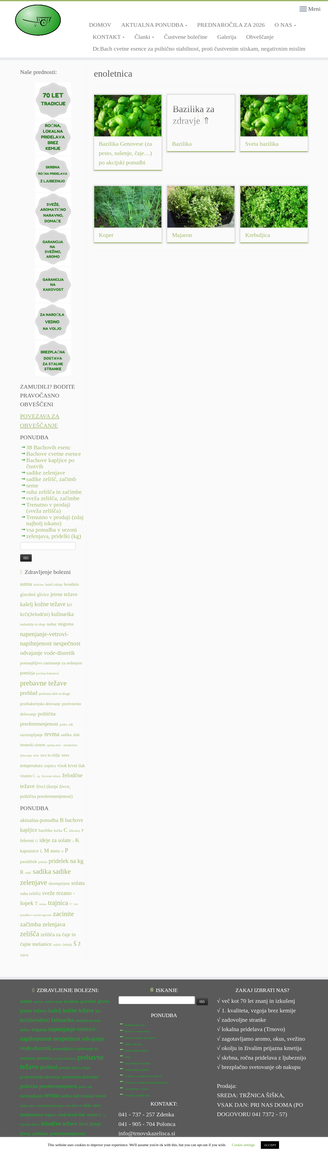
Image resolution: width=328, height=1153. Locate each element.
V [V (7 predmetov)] (71, 904)
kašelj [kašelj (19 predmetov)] (26, 604)
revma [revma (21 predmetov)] (51, 734)
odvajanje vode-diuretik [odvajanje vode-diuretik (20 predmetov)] (47, 653)
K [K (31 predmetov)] (77, 840)
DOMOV (100, 25)
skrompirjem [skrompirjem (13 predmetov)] (59, 883)
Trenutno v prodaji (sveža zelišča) (48, 507)
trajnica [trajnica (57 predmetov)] (58, 902)
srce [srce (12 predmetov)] (36, 755)
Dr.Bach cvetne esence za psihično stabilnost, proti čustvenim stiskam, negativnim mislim (199, 48)
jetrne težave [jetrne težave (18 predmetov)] (64, 594)
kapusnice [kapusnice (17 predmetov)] (29, 850)
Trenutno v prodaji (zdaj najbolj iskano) (55, 520)
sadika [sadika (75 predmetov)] (42, 871)
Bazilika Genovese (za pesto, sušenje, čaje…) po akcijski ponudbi (125, 153)
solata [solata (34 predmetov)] (78, 883)
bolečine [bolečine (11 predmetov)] (38, 584)
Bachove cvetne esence (53, 454)
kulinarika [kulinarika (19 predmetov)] (62, 614)
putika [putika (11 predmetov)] (63, 724)
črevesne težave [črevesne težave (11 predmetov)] (51, 776)
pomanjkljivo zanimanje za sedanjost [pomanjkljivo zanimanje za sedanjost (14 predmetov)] (51, 663)
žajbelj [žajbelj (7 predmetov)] (24, 955)
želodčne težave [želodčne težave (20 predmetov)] (59, 1111)
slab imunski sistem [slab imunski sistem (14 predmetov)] (89, 1083)
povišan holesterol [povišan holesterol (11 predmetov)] (47, 673)
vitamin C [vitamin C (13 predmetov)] (27, 776)
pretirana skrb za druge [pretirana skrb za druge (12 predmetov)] (54, 694)
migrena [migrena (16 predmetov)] (66, 624)
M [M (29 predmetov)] (46, 850)
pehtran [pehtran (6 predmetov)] (42, 862)
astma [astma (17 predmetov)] (26, 584)
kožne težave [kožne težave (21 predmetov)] (49, 604)
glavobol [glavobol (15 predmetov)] (28, 594)
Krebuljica (257, 235)
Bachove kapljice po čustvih (50, 463)
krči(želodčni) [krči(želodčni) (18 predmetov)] (35, 614)
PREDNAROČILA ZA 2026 (231, 25)
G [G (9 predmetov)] (36, 841)
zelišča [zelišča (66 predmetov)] (29, 934)
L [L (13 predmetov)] (41, 851)
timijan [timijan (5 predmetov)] (43, 904)
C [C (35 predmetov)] (66, 830)
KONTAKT (109, 37)
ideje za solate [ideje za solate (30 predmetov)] (55, 840)
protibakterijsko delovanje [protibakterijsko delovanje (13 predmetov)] (40, 704)
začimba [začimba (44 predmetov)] (30, 924)
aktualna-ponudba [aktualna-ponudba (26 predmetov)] (39, 820)
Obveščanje (260, 37)
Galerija (226, 37)
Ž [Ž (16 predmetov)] (79, 944)
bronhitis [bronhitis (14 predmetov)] (71, 584)
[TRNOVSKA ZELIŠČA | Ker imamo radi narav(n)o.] (38, 20)
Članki (144, 37)
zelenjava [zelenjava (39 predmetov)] (53, 924)
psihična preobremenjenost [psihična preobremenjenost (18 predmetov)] (48, 1074)
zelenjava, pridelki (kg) (53, 536)
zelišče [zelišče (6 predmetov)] (57, 945)
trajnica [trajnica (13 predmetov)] (50, 766)
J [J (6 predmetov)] (73, 841)
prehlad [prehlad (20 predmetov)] (28, 693)
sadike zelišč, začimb (51, 479)
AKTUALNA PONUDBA (154, 25)
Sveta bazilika (261, 144)
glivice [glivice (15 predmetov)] (43, 594)
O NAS (285, 25)
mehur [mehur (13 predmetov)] (52, 624)
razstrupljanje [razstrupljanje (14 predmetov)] (31, 734)
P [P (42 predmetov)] (66, 850)
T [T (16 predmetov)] (36, 903)
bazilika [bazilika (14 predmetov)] (45, 830)
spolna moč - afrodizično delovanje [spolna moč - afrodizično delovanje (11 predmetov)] (41, 1093)
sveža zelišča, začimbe (53, 498)
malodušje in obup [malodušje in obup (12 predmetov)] (32, 624)
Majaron (182, 235)
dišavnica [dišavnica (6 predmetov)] (74, 830)
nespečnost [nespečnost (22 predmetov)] (66, 643)
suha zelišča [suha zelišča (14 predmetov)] (30, 893)
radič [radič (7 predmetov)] (28, 873)
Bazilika (182, 144)
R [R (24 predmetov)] (22, 872)
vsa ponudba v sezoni (51, 529)
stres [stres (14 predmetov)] (65, 755)
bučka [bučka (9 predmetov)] (58, 830)
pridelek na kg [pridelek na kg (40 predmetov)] (66, 861)
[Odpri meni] (303, 9)
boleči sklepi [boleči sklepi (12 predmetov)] (53, 584)
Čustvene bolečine (185, 37)
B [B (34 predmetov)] (62, 820)
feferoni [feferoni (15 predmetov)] (27, 840)
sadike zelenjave (45, 472)
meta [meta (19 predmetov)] (55, 850)
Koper (106, 235)
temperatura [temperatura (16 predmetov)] (31, 765)
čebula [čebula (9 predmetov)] (67, 945)
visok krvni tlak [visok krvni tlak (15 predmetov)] (71, 765)
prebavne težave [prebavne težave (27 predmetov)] (43, 683)
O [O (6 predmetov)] (62, 851)
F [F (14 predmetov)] (82, 830)
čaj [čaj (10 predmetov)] (38, 776)
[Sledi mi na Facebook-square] (90, 11)
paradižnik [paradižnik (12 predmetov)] (28, 862)
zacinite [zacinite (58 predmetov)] (63, 914)
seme (32, 485)
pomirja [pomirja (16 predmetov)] (27, 672)
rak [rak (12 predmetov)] (71, 724)
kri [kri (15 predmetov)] (69, 604)
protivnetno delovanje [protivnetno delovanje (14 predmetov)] (80, 1065)
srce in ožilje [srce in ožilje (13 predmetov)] (50, 755)
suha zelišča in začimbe (54, 492)
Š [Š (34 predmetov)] (75, 944)
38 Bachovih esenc (48, 447)
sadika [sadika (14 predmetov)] (66, 734)
